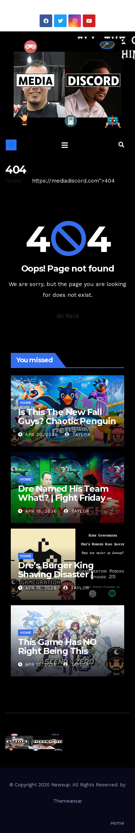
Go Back (68, 315)
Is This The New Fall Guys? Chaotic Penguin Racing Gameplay (67, 421)
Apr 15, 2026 (41, 587)
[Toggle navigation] (65, 145)
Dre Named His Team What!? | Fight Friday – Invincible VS (64, 497)
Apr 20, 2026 (41, 434)
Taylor (78, 434)
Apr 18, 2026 (41, 511)
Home (13, 181)
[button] (121, 145)
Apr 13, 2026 (41, 664)
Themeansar (67, 801)
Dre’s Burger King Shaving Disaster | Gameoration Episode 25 (63, 579)
